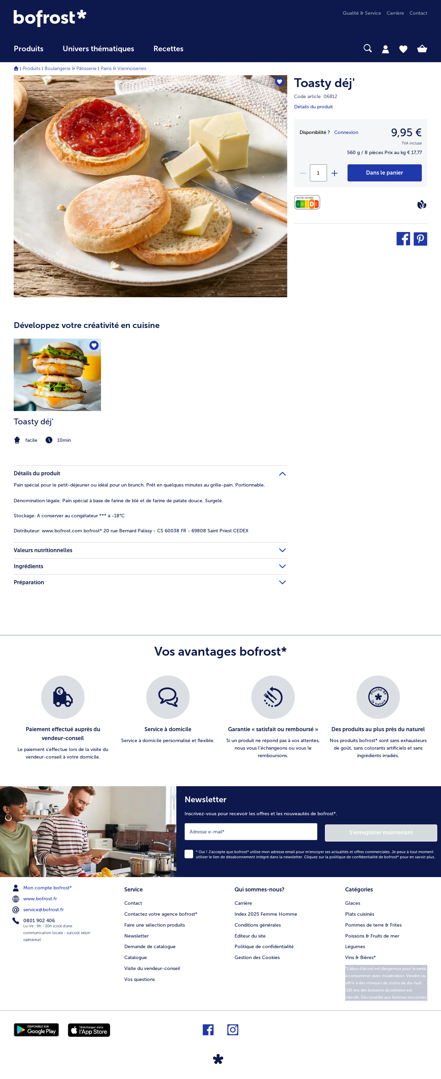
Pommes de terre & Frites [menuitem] (373, 923)
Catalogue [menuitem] (135, 956)
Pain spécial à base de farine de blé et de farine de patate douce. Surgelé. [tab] (118, 501)
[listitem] (57, 392)
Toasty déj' (324, 83)
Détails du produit (313, 107)
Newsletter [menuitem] (136, 934)
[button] (403, 239)
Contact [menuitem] (418, 13)
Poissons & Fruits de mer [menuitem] (372, 934)
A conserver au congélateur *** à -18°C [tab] (69, 516)
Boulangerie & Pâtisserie (71, 68)
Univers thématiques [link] (98, 49)
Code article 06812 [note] (315, 96)
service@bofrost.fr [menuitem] (39, 908)
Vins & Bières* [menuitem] (360, 956)
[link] (76, 18)
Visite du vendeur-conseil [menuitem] (152, 967)
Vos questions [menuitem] (139, 978)
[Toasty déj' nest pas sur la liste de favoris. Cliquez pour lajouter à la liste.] (278, 82)
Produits (31, 68)
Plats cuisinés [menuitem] (359, 912)
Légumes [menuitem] (355, 945)
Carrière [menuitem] (395, 13)
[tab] (385, 49)
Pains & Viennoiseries (123, 68)
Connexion (346, 132)
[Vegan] (421, 204)
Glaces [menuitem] (352, 901)
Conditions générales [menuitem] (258, 923)
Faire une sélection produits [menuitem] (154, 923)
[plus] (334, 172)
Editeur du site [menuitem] (250, 934)
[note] (57, 440)
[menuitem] (28, 52)
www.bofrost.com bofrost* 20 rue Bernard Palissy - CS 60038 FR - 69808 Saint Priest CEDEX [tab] (131, 531)
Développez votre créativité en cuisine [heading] (87, 325)
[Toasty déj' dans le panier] (385, 172)
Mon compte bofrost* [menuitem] (43, 886)
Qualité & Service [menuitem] (362, 13)
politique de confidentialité (353, 855)
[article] (150, 378)
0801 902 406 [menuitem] (34, 919)
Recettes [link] (168, 49)
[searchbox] (207, 48)
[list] (220, 718)
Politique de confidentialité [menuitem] (264, 945)
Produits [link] (28, 49)
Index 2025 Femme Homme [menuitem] (266, 912)
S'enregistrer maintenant (396, 831)
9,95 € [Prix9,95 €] (406, 132)
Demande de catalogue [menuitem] (150, 945)
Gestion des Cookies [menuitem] (257, 956)
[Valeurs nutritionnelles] (309, 202)
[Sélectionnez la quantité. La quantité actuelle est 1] (318, 172)
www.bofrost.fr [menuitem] (35, 897)
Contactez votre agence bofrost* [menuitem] (161, 912)
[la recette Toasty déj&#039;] (57, 392)
